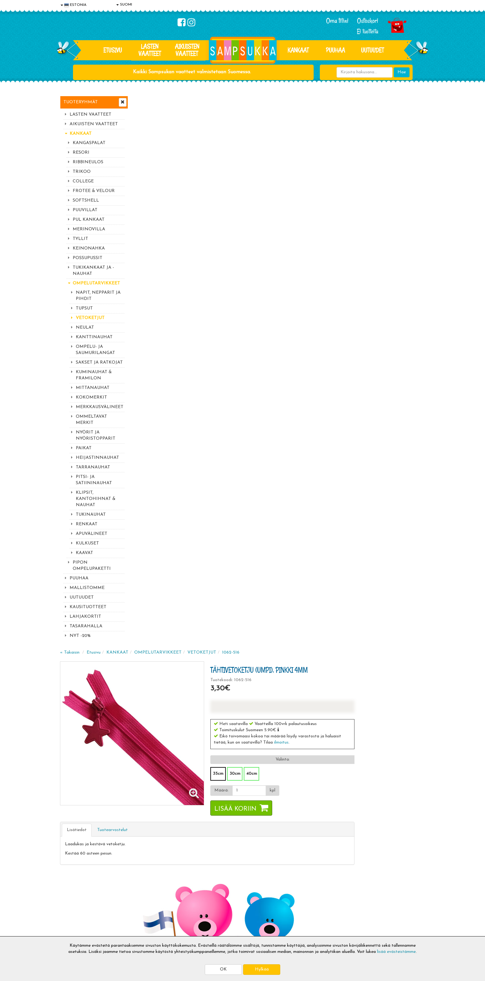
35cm (290, 222)
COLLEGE (83, 181)
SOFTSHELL (86, 200)
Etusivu (112, 50)
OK (223, 969)
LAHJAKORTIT (85, 616)
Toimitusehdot (148, 892)
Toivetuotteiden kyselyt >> (367, 841)
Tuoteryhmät (80, 102)
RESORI (81, 152)
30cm (307, 222)
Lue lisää (316, 803)
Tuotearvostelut (186, 278)
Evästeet (69, 883)
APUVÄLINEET (91, 533)
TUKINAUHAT (91, 514)
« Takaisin (144, 101)
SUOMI (124, 4)
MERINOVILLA (89, 229)
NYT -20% (80, 635)
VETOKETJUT (90, 318)
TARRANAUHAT (93, 467)
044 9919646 (363, 804)
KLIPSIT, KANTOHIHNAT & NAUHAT (95, 498)
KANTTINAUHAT (94, 337)
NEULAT (85, 327)
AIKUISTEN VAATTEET (187, 50)
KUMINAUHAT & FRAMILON (94, 375)
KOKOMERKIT (91, 397)
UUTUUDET (82, 597)
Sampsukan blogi (225, 902)
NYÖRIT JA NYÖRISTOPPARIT (95, 435)
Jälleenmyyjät (74, 930)
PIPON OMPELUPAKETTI (92, 565)
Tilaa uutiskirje (174, 842)
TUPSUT (84, 308)
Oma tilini (337, 20)
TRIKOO (82, 171)
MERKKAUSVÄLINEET (99, 407)
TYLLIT (80, 239)
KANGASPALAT (89, 143)
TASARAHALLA (86, 626)
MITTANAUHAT (92, 388)
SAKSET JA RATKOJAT (99, 362)
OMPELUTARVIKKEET (96, 283)
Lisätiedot (151, 278)
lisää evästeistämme (396, 951)
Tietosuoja (71, 892)
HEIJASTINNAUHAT (97, 457)
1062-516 (305, 101)
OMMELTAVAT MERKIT (91, 419)
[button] (350, 178)
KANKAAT (298, 50)
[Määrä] (321, 239)
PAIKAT (84, 448)
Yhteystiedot (73, 902)
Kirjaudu (217, 883)
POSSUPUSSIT (87, 258)
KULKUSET (87, 543)
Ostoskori (367, 20)
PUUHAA (335, 50)
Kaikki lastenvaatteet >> (365, 848)
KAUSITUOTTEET (88, 607)
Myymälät (71, 920)
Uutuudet (372, 50)
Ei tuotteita (367, 31)
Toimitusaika (147, 883)
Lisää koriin (308, 258)
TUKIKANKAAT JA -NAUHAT (93, 270)
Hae (401, 72)
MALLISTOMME (87, 588)
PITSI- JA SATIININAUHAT (94, 480)
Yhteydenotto (74, 911)
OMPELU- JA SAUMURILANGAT (95, 349)
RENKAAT (86, 524)
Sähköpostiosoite (172, 817)
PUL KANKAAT (89, 219)
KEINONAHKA (89, 248)
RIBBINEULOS (88, 162)
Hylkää (262, 969)
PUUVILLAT (85, 210)
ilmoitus (353, 191)
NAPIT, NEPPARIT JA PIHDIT (98, 295)
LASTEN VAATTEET (150, 50)
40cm (324, 222)
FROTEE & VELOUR (94, 191)
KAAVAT (84, 553)
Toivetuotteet (148, 902)
